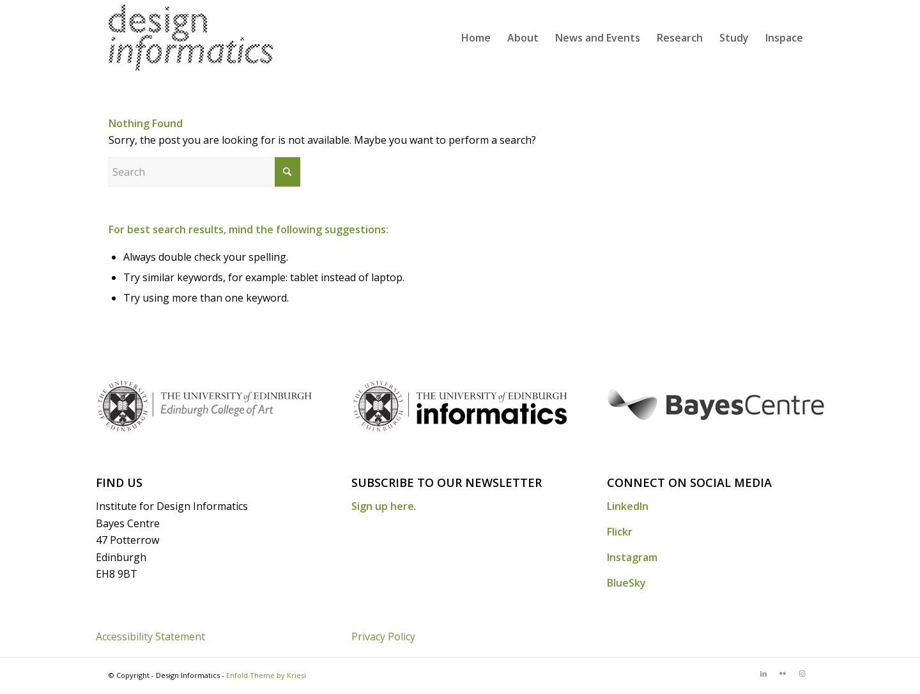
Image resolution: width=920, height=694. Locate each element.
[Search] (204, 172)
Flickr (619, 532)
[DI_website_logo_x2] (191, 37)
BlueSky (626, 583)
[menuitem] (476, 37)
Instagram (632, 557)
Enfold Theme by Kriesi (266, 675)
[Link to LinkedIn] (763, 673)
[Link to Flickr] (782, 673)
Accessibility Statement (150, 636)
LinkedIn (627, 506)
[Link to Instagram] (801, 673)
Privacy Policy (383, 636)
